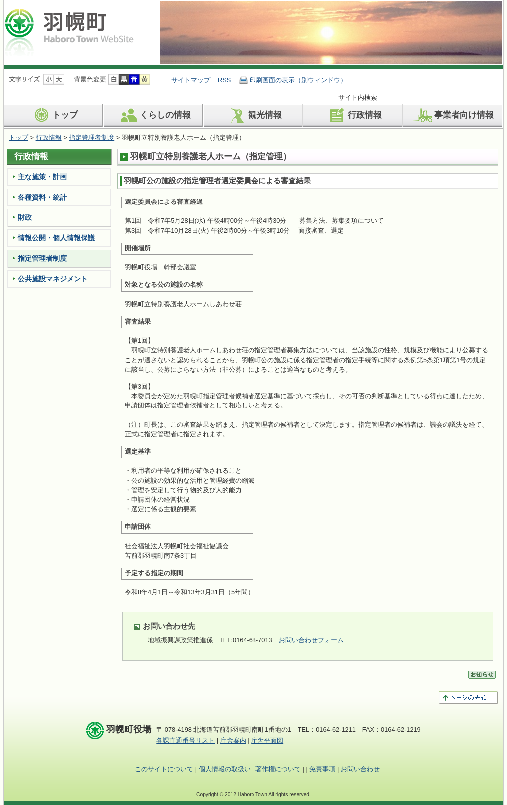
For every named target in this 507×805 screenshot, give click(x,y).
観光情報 (254, 115)
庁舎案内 (233, 740)
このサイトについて (164, 769)
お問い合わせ (360, 769)
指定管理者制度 (91, 137)
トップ (54, 115)
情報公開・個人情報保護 (56, 238)
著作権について (278, 769)
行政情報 (353, 115)
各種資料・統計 (42, 197)
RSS (224, 80)
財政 (25, 217)
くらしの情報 (154, 115)
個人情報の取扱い (225, 769)
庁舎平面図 (267, 740)
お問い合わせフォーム (311, 640)
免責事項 (322, 769)
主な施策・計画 (42, 177)
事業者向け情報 (453, 115)
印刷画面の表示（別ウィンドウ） (298, 80)
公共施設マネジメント (53, 279)
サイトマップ (190, 80)
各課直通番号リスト (185, 740)
